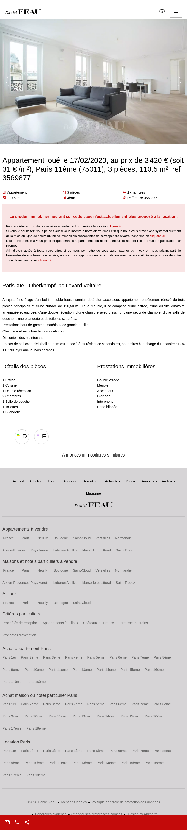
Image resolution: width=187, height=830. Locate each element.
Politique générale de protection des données (126, 802)
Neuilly (42, 538)
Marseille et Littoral (96, 550)
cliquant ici (157, 236)
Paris (25, 538)
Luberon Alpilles (65, 550)
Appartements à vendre (25, 529)
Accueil (23, 11)
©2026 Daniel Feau (41, 802)
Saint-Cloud (82, 538)
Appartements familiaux (60, 623)
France (8, 538)
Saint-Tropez (125, 550)
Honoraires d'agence (50, 814)
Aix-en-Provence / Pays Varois (25, 550)
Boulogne (61, 538)
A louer (9, 593)
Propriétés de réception (20, 623)
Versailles (102, 538)
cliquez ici (115, 226)
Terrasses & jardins (133, 623)
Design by (142, 814)
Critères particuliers (21, 614)
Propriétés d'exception (19, 635)
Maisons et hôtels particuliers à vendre (39, 561)
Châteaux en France (98, 623)
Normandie (123, 538)
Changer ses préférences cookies (96, 814)
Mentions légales (74, 802)
